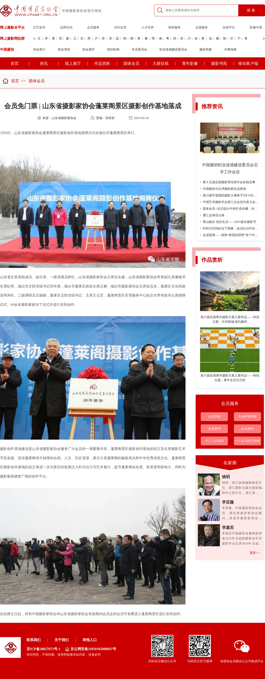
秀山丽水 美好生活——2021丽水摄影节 (228, 222)
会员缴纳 (247, 428)
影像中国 (256, 27)
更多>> (254, 552)
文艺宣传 (39, 27)
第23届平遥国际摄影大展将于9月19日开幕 (230, 195)
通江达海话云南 (212, 215)
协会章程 (64, 49)
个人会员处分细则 (247, 440)
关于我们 (62, 640)
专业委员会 (139, 49)
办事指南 (230, 49)
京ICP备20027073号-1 (43, 649)
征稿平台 (229, 27)
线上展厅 (76, 63)
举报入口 (90, 640)
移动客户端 (248, 63)
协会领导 (88, 49)
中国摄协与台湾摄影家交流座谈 (223, 188)
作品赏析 (105, 63)
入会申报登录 (247, 416)
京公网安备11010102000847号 (90, 649)
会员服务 (93, 27)
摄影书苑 (222, 63)
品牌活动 (66, 27)
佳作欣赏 (120, 27)
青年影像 (193, 63)
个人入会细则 (214, 440)
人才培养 (147, 27)
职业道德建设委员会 (173, 49)
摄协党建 (205, 49)
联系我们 (33, 640)
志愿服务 (201, 27)
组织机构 (113, 49)
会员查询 (214, 428)
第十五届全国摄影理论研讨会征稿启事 (227, 182)
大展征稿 (164, 63)
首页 (10, 81)
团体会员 (134, 63)
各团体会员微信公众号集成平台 (241, 651)
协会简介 (39, 49)
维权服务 (174, 27)
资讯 (49, 63)
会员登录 (214, 416)
